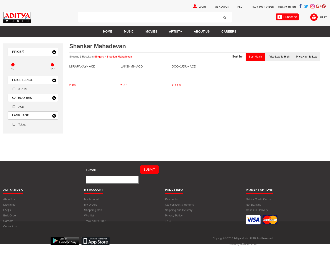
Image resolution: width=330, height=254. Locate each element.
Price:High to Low (306, 56)
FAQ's (7, 213)
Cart (323, 17)
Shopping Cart (93, 213)
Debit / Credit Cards (258, 202)
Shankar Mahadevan (119, 56)
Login (202, 6)
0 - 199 (22, 89)
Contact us (10, 229)
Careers (229, 31)
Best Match (255, 56)
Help (240, 6)
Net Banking (253, 207)
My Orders (90, 207)
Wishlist (89, 218)
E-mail (91, 173)
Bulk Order (10, 218)
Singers (99, 56)
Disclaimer (9, 207)
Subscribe (287, 17)
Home (107, 31)
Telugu (22, 124)
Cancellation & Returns (179, 207)
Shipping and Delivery (178, 213)
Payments (171, 202)
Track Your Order (262, 6)
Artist (175, 31)
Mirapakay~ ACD (82, 122)
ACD (21, 106)
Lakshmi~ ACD (131, 122)
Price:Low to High (279, 56)
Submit (149, 173)
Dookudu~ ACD (184, 122)
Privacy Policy (174, 218)
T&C (168, 224)
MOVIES (151, 31)
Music (129, 31)
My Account (223, 6)
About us (202, 31)
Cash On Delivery (257, 213)
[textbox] (149, 17)
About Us (9, 202)
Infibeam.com (248, 247)
